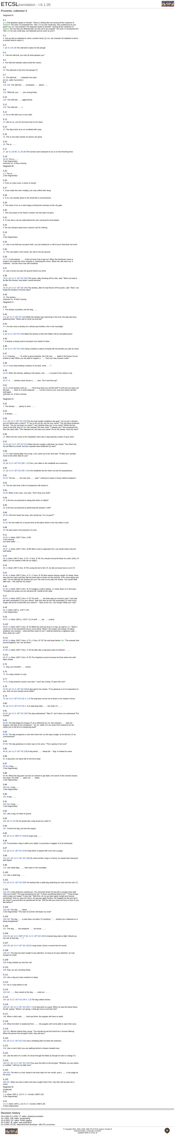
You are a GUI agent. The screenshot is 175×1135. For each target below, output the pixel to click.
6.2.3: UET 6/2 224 (36, 936)
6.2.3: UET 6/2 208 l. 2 (18, 471)
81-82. (5, 713)
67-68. (5, 650)
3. (3, 183)
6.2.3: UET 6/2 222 (21, 946)
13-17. (5, 259)
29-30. (5, 515)
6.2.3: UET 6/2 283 (19, 288)
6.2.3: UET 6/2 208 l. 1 (18, 463)
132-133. (6, 936)
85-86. (5, 734)
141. (4, 985)
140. (4, 977)
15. (4, 137)
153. (4, 1041)
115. (4, 882)
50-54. (5, 598)
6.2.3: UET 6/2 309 (17, 882)
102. (4, 797)
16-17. (5, 380)
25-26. (5, 493)
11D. (5, 100)
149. (4, 1024)
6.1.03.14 (12, 48)
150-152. (6, 1031)
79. (4, 699)
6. (3, 38)
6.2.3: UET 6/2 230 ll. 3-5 (24, 1007)
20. (4, 463)
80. (4, 706)
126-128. (6, 910)
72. (4, 674)
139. (4, 970)
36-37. (5, 549)
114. (4, 875)
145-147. (6, 1007)
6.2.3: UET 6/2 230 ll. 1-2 (20, 1000)
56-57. (5, 619)
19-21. (5, 278)
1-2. (4, 174)
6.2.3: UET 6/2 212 (18, 421)
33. (4, 530)
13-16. (5, 444)
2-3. (4, 317)
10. (4, 70)
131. (4, 929)
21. (4, 471)
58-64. (5, 627)
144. (4, 1000)
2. (3, 414)
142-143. (6, 992)
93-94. (5, 766)
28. (4, 508)
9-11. (5, 356)
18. (4, 271)
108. (4, 836)
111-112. (6, 858)
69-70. (5, 657)
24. (4, 297)
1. (3, 310)
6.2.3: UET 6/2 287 (19, 278)
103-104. (6, 804)
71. (4, 667)
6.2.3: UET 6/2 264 (19, 689)
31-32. (5, 523)
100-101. (6, 787)
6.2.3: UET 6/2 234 (15, 349)
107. (4, 828)
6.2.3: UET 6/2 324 (21, 858)
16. (4, 144)
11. (4, 77)
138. (4, 962)
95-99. (5, 776)
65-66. (5, 640)
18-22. (5, 388)
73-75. (5, 682)
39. (4, 568)
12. (4, 115)
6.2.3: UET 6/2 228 (19, 751)
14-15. (5, 373)
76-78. (5, 689)
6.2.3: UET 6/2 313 (21, 1063)
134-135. (6, 946)
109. (4, 843)
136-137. (6, 953)
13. (4, 122)
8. (3, 55)
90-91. (5, 751)
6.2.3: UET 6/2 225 (19, 713)
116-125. (6, 892)
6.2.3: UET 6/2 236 (15, 334)
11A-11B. (7, 85)
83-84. (5, 723)
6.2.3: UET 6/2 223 (17, 851)
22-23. (5, 288)
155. (4, 1056)
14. (4, 129)
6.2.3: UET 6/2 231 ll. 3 (18, 706)
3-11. (5, 421)
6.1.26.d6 (21, 152)
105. (4, 814)
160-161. (6, 1082)
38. (4, 558)
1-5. (4, 23)
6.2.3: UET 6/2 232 (17, 1041)
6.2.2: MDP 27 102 (17, 836)
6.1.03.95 (14, 821)
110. (4, 851)
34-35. (5, 537)
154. (4, 1048)
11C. (5, 92)
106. (4, 821)
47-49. (5, 589)
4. (3, 190)
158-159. (6, 1073)
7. (3, 48)
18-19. (5, 159)
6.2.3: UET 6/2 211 (19, 444)
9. (3, 63)
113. (4, 868)
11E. (5, 107)
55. (4, 610)
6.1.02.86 (13, 152)
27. (4, 500)
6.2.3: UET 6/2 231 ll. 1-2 (19, 699)
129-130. (6, 919)
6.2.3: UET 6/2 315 (17, 317)
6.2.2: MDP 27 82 (21, 936)
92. (4, 759)
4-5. (4, 326)
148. (4, 1016)
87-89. (5, 744)
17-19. (5, 454)
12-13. (5, 366)
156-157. (6, 1063)
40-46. (5, 575)
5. (3, 198)
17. (4, 152)
